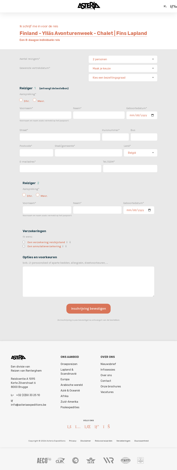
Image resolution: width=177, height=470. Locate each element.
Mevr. (41, 100)
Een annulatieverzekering (44, 245)
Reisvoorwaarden (103, 440)
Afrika (64, 395)
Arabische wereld (72, 384)
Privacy (72, 440)
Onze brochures (111, 385)
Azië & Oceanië (70, 389)
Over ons (106, 374)
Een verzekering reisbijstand (46, 241)
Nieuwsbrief (108, 363)
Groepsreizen (69, 363)
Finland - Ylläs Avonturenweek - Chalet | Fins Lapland (83, 33)
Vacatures (107, 391)
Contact (106, 379)
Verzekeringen (123, 440)
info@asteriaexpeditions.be (28, 403)
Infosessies (108, 368)
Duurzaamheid (141, 440)
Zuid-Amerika (69, 400)
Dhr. (26, 100)
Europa (65, 378)
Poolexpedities (70, 406)
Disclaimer (86, 440)
